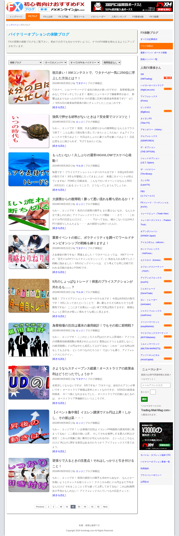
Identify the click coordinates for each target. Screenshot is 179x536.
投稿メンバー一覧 (149, 59)
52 (98, 507)
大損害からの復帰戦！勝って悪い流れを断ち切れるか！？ (93, 199)
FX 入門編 (63, 17)
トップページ (16, 17)
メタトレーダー (98, 17)
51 (92, 507)
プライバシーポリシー (151, 475)
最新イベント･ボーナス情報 (154, 52)
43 (79, 507)
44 (85, 507)
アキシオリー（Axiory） (152, 129)
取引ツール (79, 17)
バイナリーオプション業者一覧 (155, 461)
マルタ (79, 165)
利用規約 (145, 468)
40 (61, 507)
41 (67, 507)
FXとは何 (47, 17)
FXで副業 (154, 17)
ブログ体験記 (147, 46)
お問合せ (145, 482)
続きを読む (59, 107)
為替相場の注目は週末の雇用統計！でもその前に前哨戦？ (93, 325)
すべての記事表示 (149, 39)
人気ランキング (119, 17)
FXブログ (32, 16)
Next (105, 507)
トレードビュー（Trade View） (155, 213)
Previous (40, 507)
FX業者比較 (137, 17)
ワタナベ (81, 83)
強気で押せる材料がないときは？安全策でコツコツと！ (91, 117)
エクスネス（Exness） (151, 260)
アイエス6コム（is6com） (153, 242)
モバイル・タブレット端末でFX (155, 455)
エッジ (79, 121)
